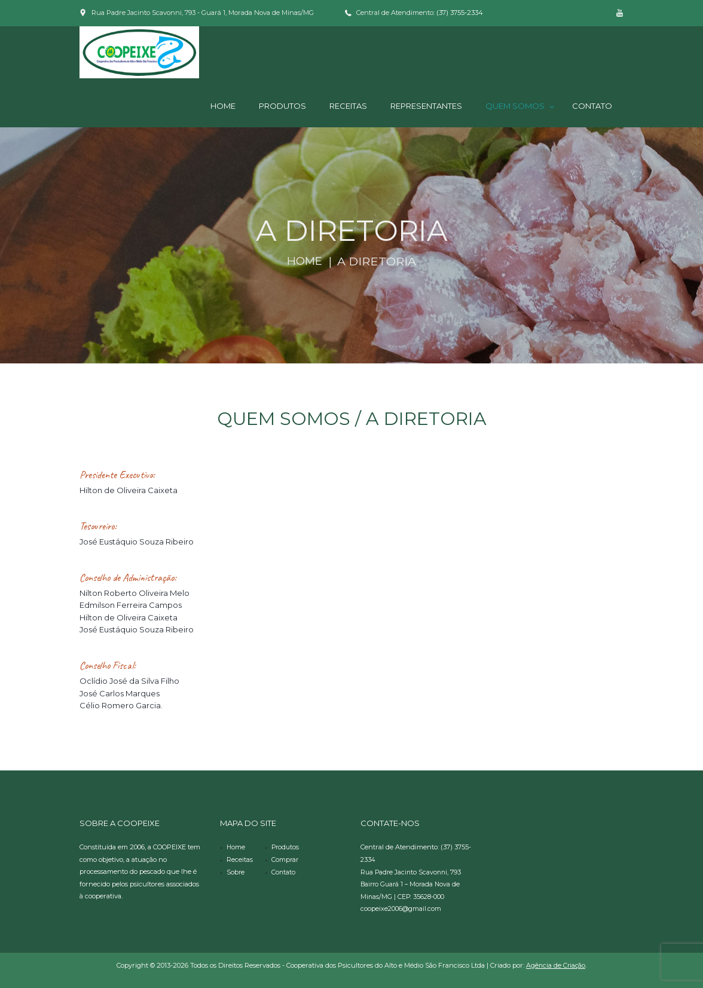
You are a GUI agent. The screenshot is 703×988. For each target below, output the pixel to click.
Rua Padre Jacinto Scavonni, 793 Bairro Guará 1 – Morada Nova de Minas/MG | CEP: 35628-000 (412, 883)
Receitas (240, 859)
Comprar (285, 859)
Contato (283, 871)
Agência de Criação (555, 965)
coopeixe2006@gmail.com (401, 908)
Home (304, 261)
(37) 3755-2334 (459, 12)
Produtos (286, 847)
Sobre (236, 871)
